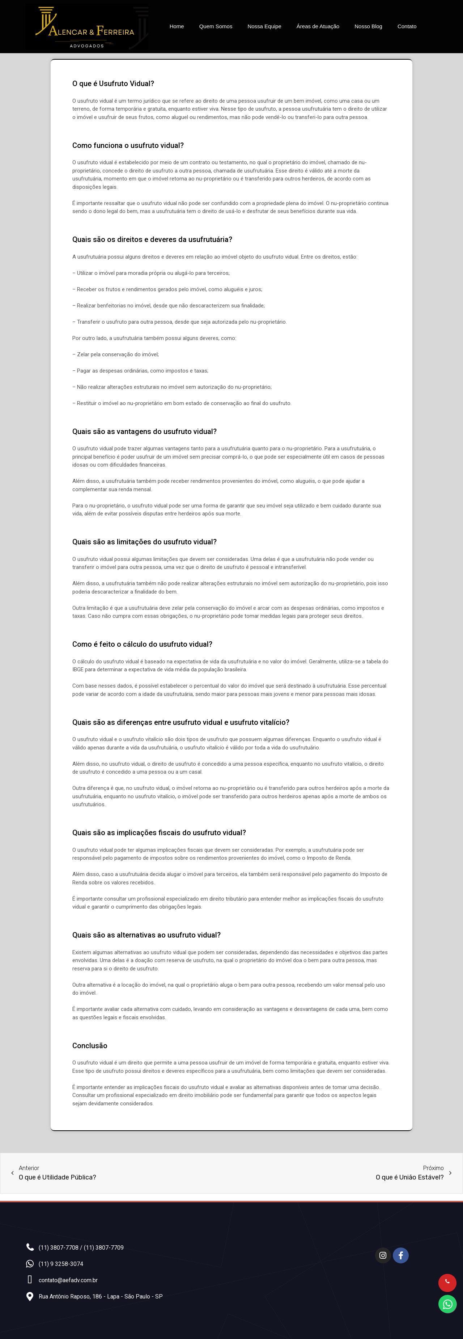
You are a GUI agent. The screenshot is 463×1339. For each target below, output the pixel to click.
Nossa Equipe (264, 26)
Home (177, 26)
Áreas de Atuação (318, 26)
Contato (407, 26)
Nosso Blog (368, 26)
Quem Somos (216, 26)
